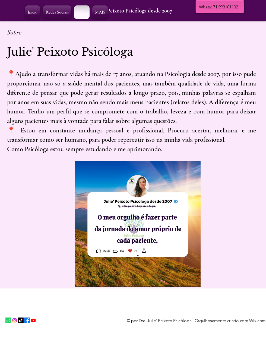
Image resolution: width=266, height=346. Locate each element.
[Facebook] (27, 320)
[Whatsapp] (8, 320)
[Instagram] (14, 320)
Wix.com (257, 320)
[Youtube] (33, 320)
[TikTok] (21, 320)
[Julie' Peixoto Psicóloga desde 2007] (133, 10)
